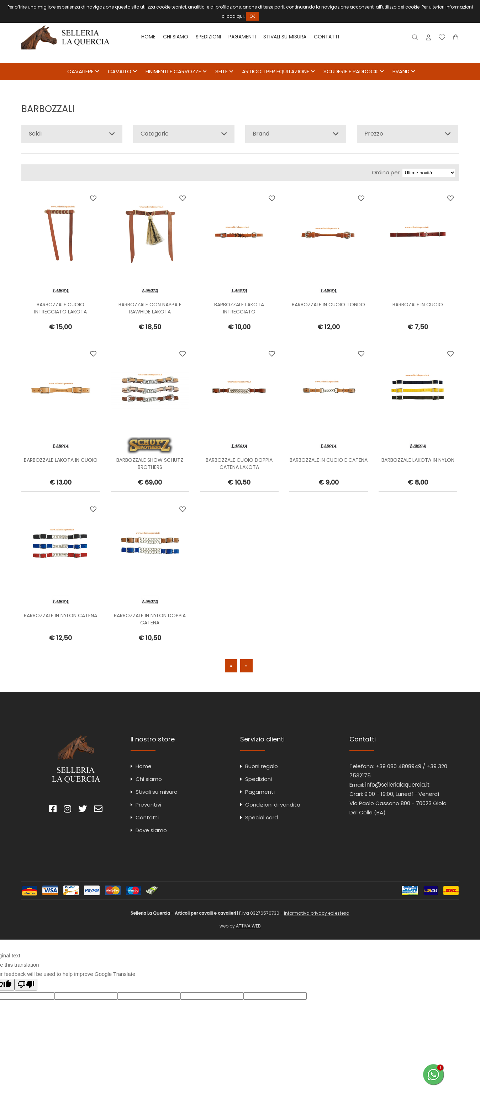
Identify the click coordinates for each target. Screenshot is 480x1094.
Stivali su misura (284, 36)
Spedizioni (208, 36)
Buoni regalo (261, 766)
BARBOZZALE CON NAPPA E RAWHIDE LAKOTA (149, 308)
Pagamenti (242, 36)
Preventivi (148, 805)
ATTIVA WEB (248, 926)
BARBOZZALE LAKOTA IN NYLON (417, 460)
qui (240, 16)
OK (252, 16)
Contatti (326, 36)
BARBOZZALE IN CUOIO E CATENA (329, 460)
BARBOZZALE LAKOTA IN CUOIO (60, 460)
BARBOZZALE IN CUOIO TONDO (328, 304)
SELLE (221, 71)
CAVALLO (119, 71)
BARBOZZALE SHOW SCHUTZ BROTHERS (149, 464)
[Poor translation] (26, 985)
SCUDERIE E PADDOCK (350, 71)
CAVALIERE (80, 71)
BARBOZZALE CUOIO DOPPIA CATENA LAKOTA (239, 464)
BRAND (401, 71)
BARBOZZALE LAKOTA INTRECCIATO (239, 308)
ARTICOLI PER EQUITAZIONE (275, 71)
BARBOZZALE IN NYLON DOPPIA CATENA (150, 619)
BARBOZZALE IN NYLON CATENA (60, 615)
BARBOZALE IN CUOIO (417, 304)
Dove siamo (151, 830)
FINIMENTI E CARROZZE (173, 71)
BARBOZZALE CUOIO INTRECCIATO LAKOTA (60, 308)
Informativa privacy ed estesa (316, 913)
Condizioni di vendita (272, 805)
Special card (261, 817)
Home (148, 36)
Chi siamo (175, 36)
